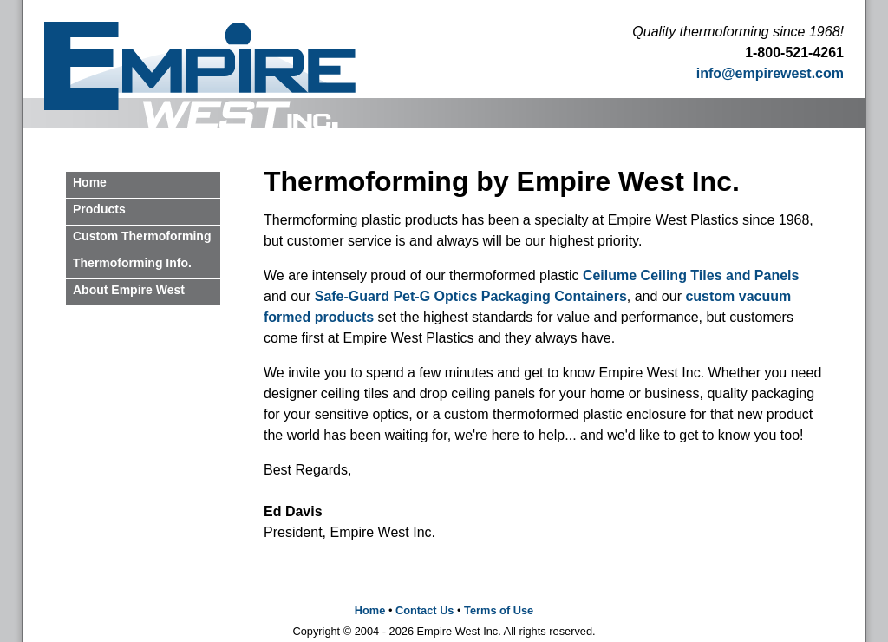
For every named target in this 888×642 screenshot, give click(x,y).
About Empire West (129, 290)
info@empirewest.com (770, 73)
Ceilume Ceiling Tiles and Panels (691, 275)
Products (99, 209)
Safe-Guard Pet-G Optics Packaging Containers (471, 296)
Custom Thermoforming (142, 236)
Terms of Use (498, 610)
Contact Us (424, 610)
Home (90, 182)
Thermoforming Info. (132, 263)
